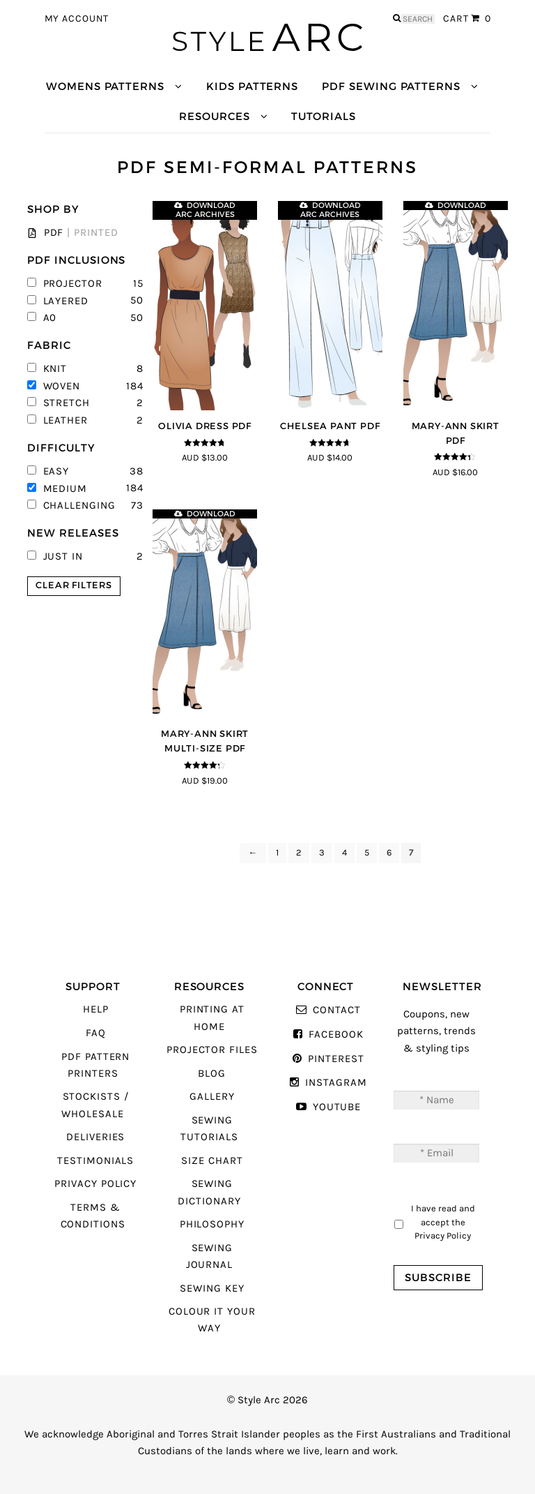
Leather (57, 420)
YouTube (337, 1107)
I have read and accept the (443, 1222)
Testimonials (95, 1161)
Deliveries (95, 1137)
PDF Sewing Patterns (391, 86)
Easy (48, 471)
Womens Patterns (105, 86)
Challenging (71, 505)
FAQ (96, 1033)
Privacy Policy (95, 1184)
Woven (53, 386)
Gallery (212, 1097)
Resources (214, 116)
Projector (64, 284)
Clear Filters (73, 585)
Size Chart (211, 1161)
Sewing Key (212, 1288)
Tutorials (323, 116)
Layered (57, 301)
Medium (57, 489)
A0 (41, 318)
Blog (212, 1074)
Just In (55, 556)
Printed (96, 233)
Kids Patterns (252, 86)
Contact (337, 1010)
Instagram (335, 1083)
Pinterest (336, 1059)
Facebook (336, 1034)
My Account (77, 18)
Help (96, 1009)
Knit (47, 369)
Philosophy (212, 1224)
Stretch (58, 403)
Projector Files (212, 1050)
